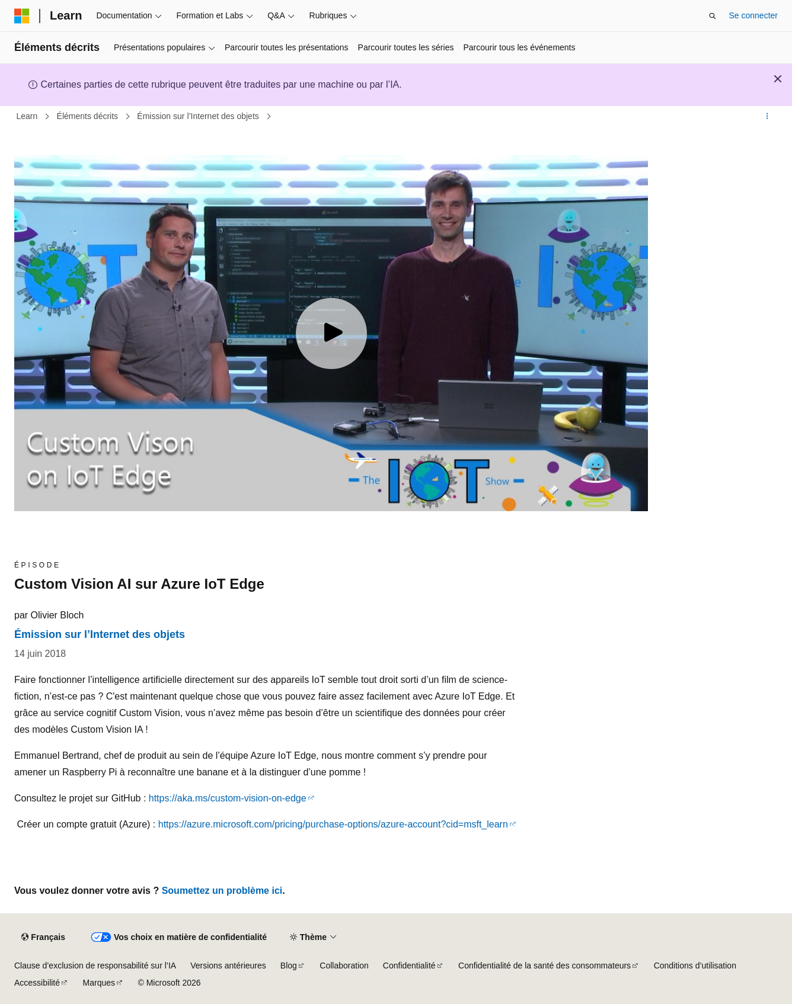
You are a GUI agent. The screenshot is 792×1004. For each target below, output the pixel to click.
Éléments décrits (88, 116)
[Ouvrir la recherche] (712, 16)
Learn (28, 116)
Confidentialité (409, 965)
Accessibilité (37, 982)
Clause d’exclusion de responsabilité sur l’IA (95, 965)
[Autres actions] (767, 116)
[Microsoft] (22, 16)
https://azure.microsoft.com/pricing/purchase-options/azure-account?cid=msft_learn (333, 824)
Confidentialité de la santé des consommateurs (544, 965)
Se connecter (753, 15)
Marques (99, 982)
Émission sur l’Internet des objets (199, 116)
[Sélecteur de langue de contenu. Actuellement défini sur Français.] (43, 937)
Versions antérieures (228, 965)
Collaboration (344, 965)
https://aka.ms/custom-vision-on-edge (227, 798)
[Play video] (331, 333)
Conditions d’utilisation (695, 965)
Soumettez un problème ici (222, 891)
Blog (288, 965)
